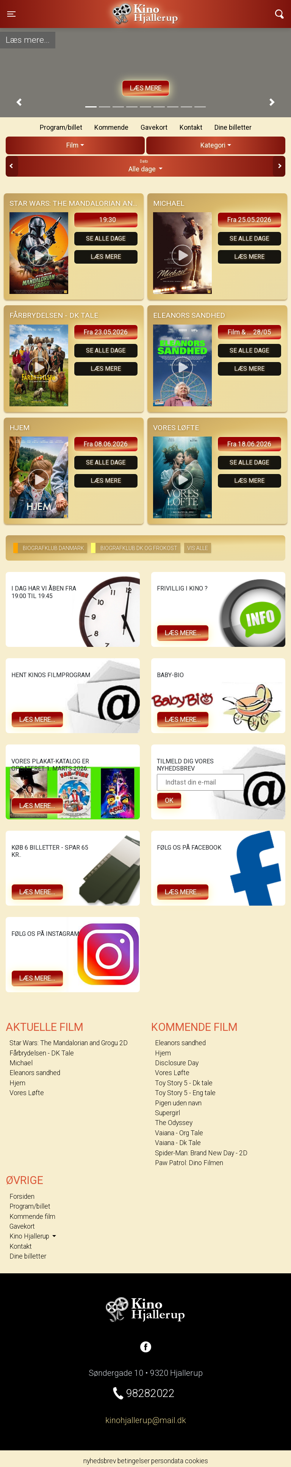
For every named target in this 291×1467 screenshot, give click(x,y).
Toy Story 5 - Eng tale (185, 1093)
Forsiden (21, 1196)
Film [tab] (72, 145)
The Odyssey (173, 1123)
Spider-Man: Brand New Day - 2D (201, 1153)
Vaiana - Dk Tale (178, 1143)
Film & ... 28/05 (249, 332)
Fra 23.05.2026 (106, 332)
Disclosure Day (177, 1063)
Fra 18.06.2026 (249, 444)
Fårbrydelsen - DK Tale (41, 1053)
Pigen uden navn (178, 1103)
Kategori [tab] (212, 145)
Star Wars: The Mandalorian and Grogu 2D (68, 1043)
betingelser (133, 1461)
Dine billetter (233, 127)
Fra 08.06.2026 (106, 444)
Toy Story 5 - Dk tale (184, 1083)
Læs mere (145, 88)
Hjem (17, 1083)
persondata (167, 1461)
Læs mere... (183, 633)
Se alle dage (105, 238)
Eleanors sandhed (34, 1073)
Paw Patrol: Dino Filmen (189, 1163)
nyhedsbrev (99, 1461)
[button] (19, 102)
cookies (196, 1461)
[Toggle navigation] (11, 14)
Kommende (111, 127)
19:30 (107, 220)
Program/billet (61, 127)
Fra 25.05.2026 (249, 220)
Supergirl (167, 1113)
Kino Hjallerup (83, 9)
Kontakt (191, 127)
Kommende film (32, 1216)
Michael (21, 1063)
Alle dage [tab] (145, 166)
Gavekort (154, 127)
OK (169, 800)
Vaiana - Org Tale (179, 1133)
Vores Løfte (26, 1093)
